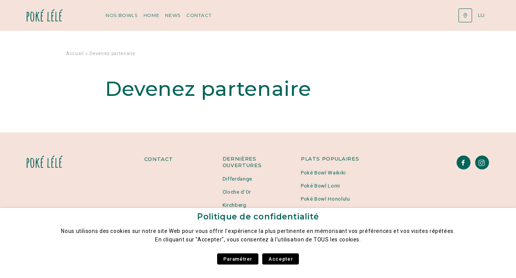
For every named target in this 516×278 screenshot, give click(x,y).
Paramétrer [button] (237, 259)
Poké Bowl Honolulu (325, 199)
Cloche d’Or (237, 192)
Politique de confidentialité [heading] (258, 216)
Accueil (75, 53)
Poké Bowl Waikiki (323, 173)
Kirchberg (234, 205)
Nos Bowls (122, 15)
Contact (198, 15)
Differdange (237, 179)
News (172, 15)
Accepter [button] (280, 259)
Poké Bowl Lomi (320, 186)
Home (151, 15)
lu (481, 15)
